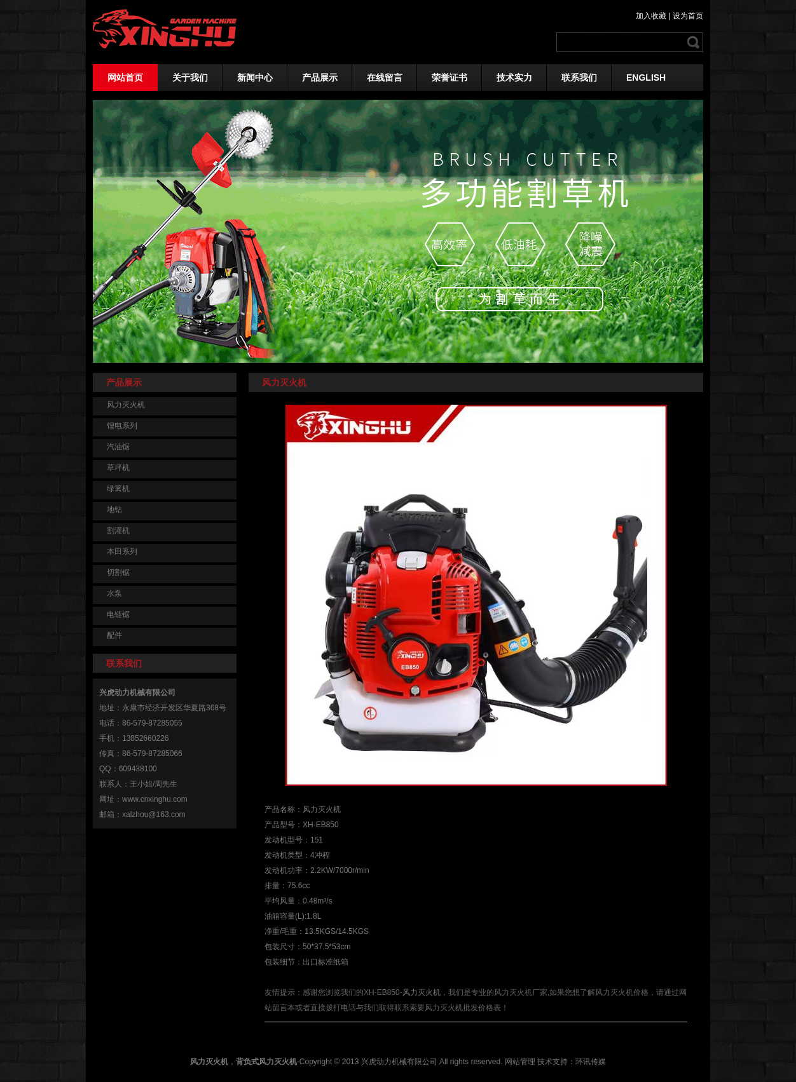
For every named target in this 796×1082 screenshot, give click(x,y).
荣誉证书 (449, 77)
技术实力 (514, 77)
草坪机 (118, 467)
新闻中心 (255, 77)
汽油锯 (118, 446)
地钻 (114, 509)
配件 (114, 635)
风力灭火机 (126, 404)
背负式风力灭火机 (266, 1061)
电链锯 (118, 614)
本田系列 (122, 551)
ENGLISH (646, 77)
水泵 (114, 593)
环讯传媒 (590, 1061)
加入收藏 (651, 15)
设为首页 (688, 15)
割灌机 (118, 530)
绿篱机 (118, 488)
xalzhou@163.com (154, 814)
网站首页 (125, 77)
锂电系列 (122, 425)
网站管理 (520, 1061)
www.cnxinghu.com (155, 799)
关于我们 (190, 77)
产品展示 (320, 77)
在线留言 (384, 77)
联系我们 (579, 77)
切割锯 (118, 572)
